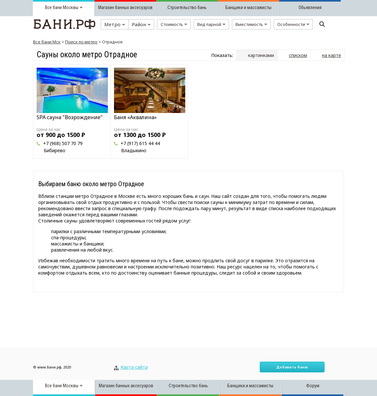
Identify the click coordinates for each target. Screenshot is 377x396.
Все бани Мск (47, 42)
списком (298, 55)
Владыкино (133, 150)
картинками (261, 55)
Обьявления (310, 7)
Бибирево (54, 150)
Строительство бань (187, 7)
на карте (331, 55)
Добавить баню (292, 367)
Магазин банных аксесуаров (125, 7)
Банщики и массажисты (248, 7)
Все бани (53, 7)
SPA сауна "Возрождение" (70, 117)
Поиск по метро (81, 42)
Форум (312, 385)
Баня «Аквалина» (135, 117)
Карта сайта (134, 367)
